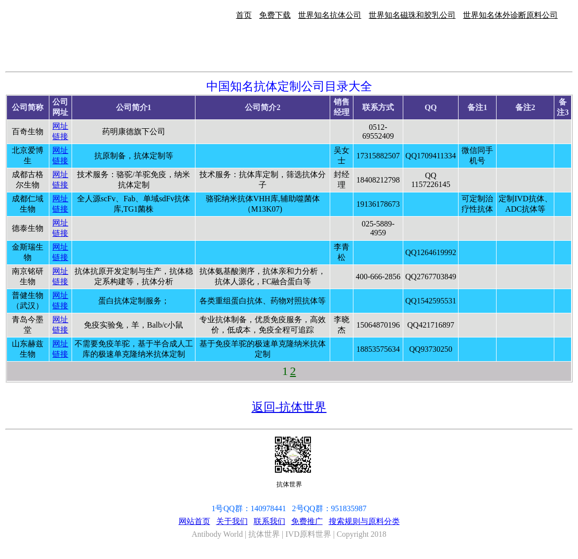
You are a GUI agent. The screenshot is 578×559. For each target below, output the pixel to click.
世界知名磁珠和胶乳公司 (412, 15)
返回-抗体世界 (289, 407)
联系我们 (269, 521)
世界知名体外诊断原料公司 (510, 15)
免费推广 (307, 521)
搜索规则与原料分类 (364, 521)
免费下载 (275, 15)
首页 (244, 15)
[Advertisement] (547, 102)
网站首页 (194, 521)
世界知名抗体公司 (329, 15)
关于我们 (232, 521)
